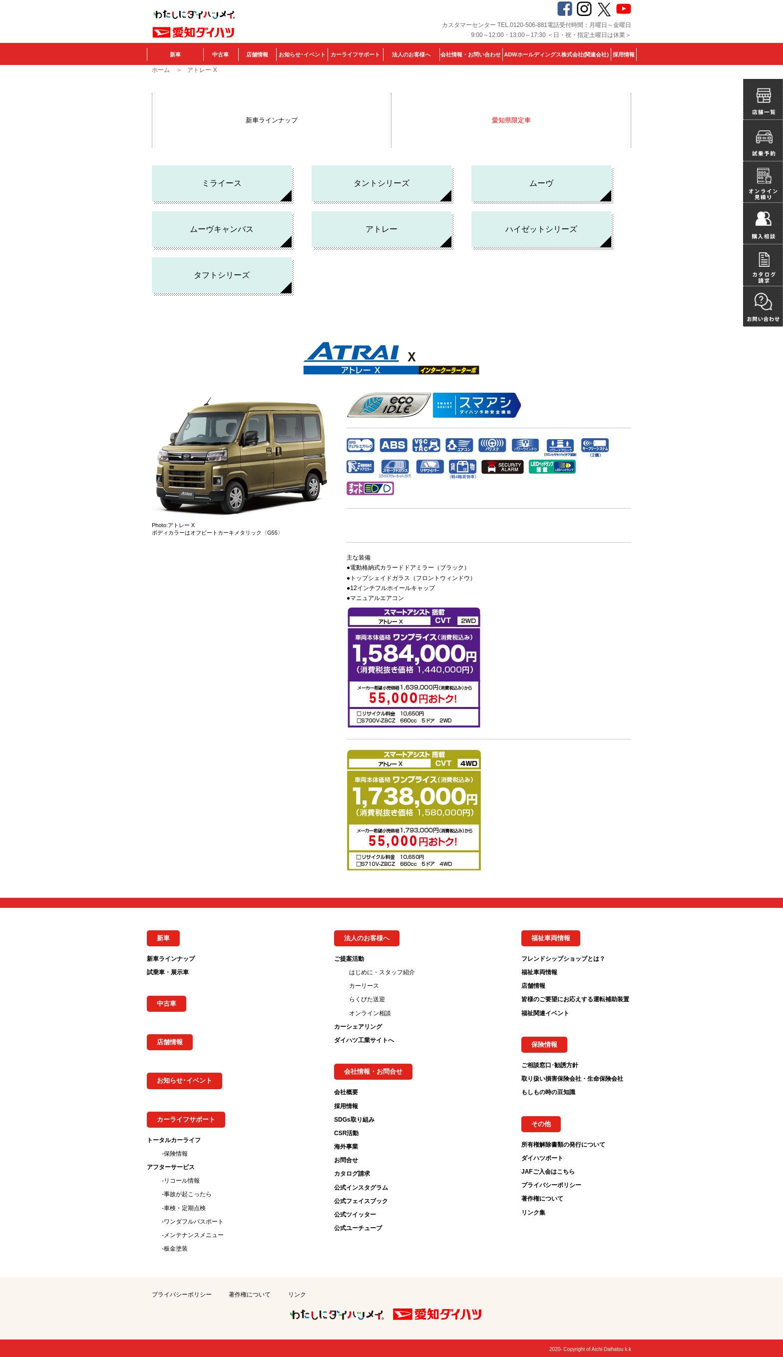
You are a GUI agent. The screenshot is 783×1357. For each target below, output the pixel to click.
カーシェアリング (358, 1026)
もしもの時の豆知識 (548, 1092)
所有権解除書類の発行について (563, 1144)
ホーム (161, 69)
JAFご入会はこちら (548, 1171)
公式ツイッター (355, 1214)
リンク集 (533, 1212)
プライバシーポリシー (551, 1185)
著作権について (542, 1198)
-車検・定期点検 (184, 1208)
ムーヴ (541, 183)
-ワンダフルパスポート (193, 1221)
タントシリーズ (381, 183)
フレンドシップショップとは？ (563, 958)
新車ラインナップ (272, 120)
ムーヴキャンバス (222, 229)
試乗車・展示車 (168, 972)
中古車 (220, 54)
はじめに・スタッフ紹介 (382, 972)
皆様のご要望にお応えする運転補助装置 (575, 999)
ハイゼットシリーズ (541, 229)
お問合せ (346, 1160)
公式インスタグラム (361, 1187)
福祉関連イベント (545, 1013)
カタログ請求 (352, 1173)
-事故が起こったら (187, 1194)
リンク (297, 1294)
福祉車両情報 (539, 972)
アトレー (381, 229)
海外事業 (346, 1146)
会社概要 (346, 1092)
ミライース (222, 183)
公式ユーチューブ (358, 1228)
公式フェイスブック (361, 1201)
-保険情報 (175, 1153)
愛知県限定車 (511, 120)
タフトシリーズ (222, 275)
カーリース (364, 985)
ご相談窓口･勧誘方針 (549, 1065)
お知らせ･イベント (302, 54)
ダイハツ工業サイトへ (364, 1040)
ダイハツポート (542, 1158)
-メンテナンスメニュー (193, 1235)
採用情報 (624, 54)
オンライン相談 (370, 1013)
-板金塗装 (175, 1248)
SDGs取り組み (354, 1119)
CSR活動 (346, 1133)
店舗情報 (257, 54)
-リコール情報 (181, 1180)
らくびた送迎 (367, 999)
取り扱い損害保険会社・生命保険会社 (572, 1078)
